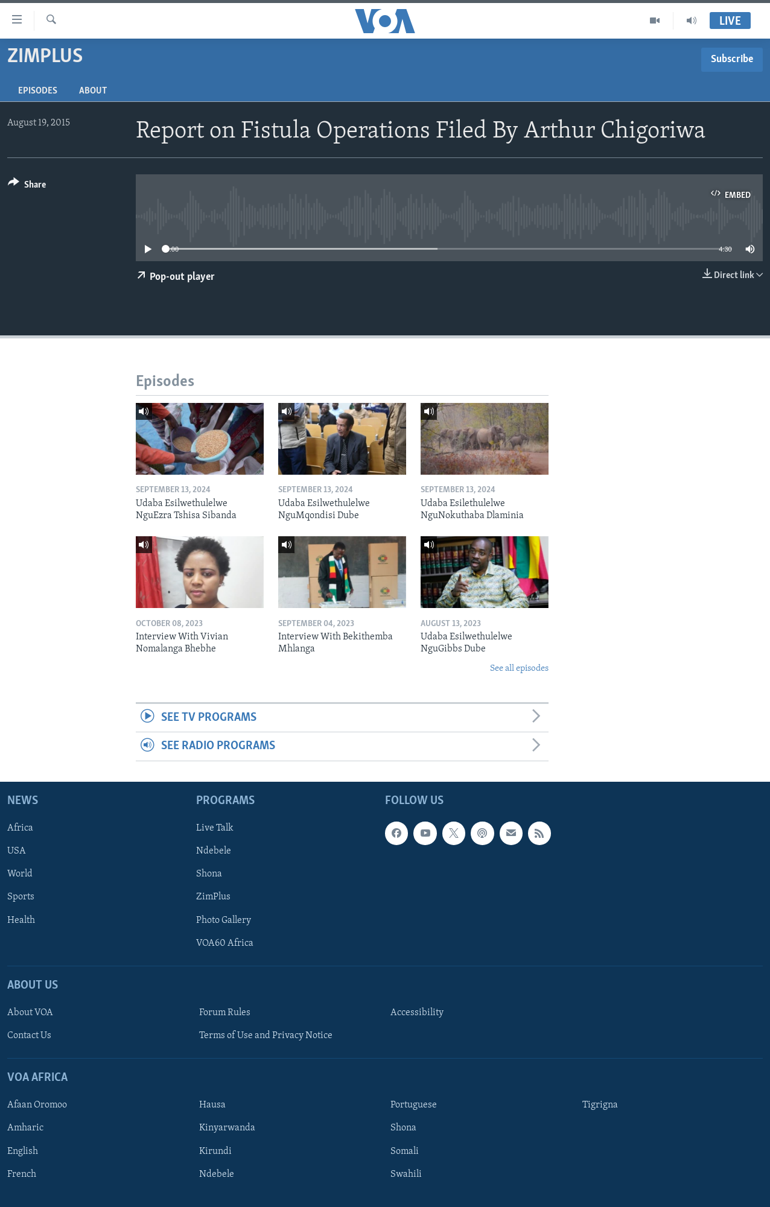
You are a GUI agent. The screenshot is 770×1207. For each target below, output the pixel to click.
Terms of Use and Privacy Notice (265, 1036)
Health (21, 920)
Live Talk (215, 828)
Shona (209, 874)
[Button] (27, 186)
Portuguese (413, 1105)
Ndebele (213, 851)
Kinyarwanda (227, 1128)
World (20, 874)
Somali (404, 1151)
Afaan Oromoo (37, 1105)
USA (16, 851)
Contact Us (29, 1036)
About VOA (30, 1013)
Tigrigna (600, 1105)
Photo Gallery (223, 920)
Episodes (37, 91)
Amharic (25, 1128)
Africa (20, 828)
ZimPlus (213, 897)
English (22, 1151)
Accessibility (417, 1013)
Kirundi (215, 1151)
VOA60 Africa (224, 943)
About (93, 91)
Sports (20, 897)
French (21, 1174)
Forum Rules (224, 1013)
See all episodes (519, 668)
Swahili (406, 1174)
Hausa (212, 1105)
